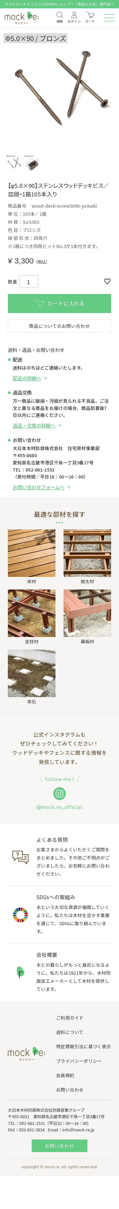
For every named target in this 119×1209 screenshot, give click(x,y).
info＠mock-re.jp (78, 1131)
